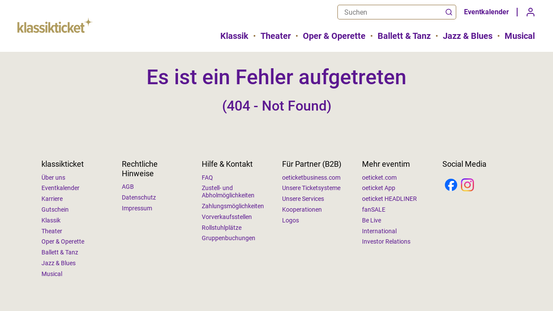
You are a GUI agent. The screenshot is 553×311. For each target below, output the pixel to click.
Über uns (53, 177)
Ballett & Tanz (404, 36)
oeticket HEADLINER (389, 198)
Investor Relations (386, 241)
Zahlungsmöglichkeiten (233, 206)
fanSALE (373, 209)
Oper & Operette (334, 36)
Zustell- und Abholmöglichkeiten (228, 191)
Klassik (234, 36)
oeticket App (378, 187)
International (379, 231)
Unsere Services (303, 198)
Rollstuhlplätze (222, 227)
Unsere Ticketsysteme (311, 187)
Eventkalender (486, 12)
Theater (276, 36)
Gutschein (55, 209)
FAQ (207, 177)
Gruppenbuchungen (228, 238)
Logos (290, 220)
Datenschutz (139, 197)
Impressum (137, 208)
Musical (520, 36)
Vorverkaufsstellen (227, 216)
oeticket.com (379, 177)
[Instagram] (467, 185)
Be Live (371, 220)
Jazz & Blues (468, 36)
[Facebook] (451, 185)
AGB (128, 186)
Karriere (52, 198)
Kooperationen (302, 209)
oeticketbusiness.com (311, 177)
